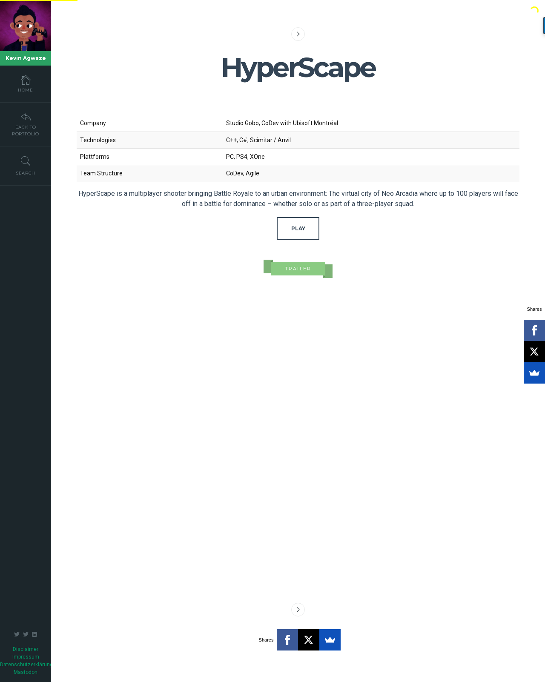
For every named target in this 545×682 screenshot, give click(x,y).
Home (25, 83)
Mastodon (25, 672)
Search (25, 165)
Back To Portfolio (25, 124)
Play (298, 228)
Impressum (25, 657)
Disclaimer (25, 649)
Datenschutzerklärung (26, 665)
